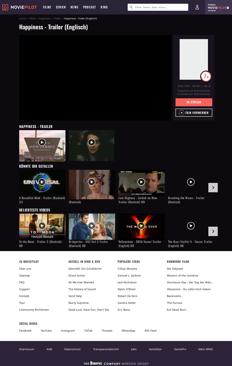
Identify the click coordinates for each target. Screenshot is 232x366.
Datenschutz (72, 349)
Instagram (68, 330)
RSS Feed (151, 330)
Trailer (57, 18)
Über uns (25, 268)
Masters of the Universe (182, 275)
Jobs (134, 349)
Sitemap (24, 275)
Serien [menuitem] (61, 7)
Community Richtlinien (34, 309)
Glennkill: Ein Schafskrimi (85, 268)
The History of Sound (82, 289)
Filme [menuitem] (47, 7)
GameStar (155, 349)
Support (24, 289)
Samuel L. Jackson (129, 275)
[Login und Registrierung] (197, 7)
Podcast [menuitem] (89, 7)
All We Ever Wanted (81, 282)
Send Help (75, 296)
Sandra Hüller (127, 303)
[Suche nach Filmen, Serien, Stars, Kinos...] (157, 7)
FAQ (21, 282)
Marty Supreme (78, 303)
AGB (49, 349)
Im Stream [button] (193, 102)
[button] (194, 113)
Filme (32, 18)
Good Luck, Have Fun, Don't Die (88, 309)
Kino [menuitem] (104, 7)
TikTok (88, 330)
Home (22, 18)
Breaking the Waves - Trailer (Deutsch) (186, 200)
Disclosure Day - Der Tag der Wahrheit (190, 282)
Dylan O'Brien (127, 289)
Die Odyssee (175, 268)
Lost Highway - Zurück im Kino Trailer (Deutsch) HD (137, 200)
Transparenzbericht (106, 349)
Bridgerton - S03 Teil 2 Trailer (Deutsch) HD (88, 244)
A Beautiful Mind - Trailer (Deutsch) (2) (42, 200)
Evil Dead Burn (176, 309)
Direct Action (76, 275)
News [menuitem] (74, 7)
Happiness (45, 18)
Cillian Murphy (127, 268)
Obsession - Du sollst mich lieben (189, 289)
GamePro (180, 349)
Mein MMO (205, 349)
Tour (22, 303)
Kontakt (24, 296)
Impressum (26, 349)
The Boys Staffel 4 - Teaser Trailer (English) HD (190, 244)
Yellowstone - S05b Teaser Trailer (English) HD (139, 244)
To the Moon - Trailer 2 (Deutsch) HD (40, 244)
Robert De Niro (127, 296)
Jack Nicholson (127, 282)
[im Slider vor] (213, 187)
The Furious (174, 303)
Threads (107, 330)
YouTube (46, 330)
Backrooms (174, 296)
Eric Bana (124, 309)
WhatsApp (128, 330)
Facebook (25, 330)
